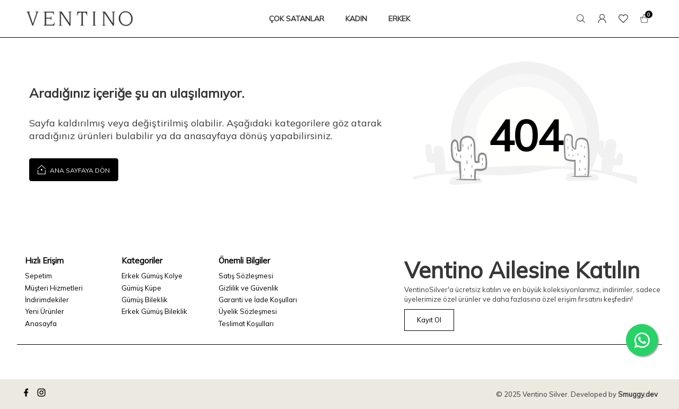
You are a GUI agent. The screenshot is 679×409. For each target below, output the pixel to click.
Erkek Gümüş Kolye (151, 275)
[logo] (80, 18)
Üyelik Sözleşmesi (248, 311)
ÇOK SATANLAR (296, 18)
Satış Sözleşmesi (246, 275)
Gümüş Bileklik (144, 299)
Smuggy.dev (638, 394)
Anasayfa (41, 323)
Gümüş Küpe (141, 288)
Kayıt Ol (429, 320)
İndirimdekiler (47, 299)
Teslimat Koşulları (246, 323)
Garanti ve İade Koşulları (258, 299)
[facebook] (27, 394)
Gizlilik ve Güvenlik (248, 288)
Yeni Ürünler (44, 311)
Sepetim (38, 275)
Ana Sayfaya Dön (74, 169)
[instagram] (43, 394)
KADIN (356, 18)
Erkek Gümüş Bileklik (154, 311)
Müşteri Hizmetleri (54, 288)
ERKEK (399, 18)
